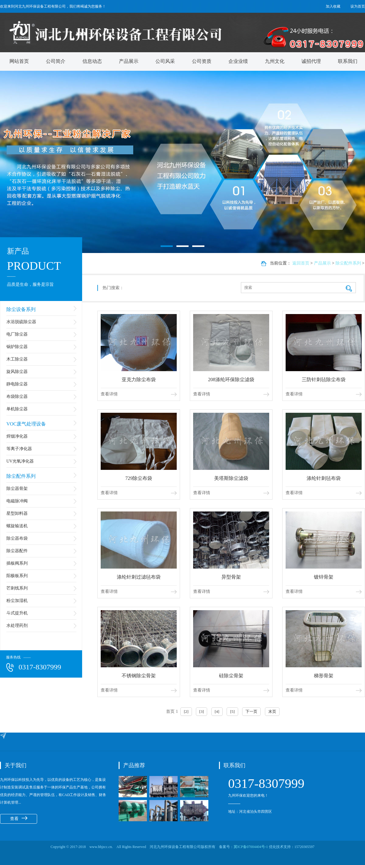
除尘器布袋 (17, 538)
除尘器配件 (17, 551)
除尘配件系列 (21, 476)
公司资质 (201, 61)
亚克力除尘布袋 (139, 379)
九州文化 (274, 61)
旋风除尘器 (17, 371)
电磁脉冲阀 (17, 501)
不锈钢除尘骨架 (139, 675)
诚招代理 (311, 61)
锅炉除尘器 (17, 346)
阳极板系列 (17, 575)
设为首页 (357, 6)
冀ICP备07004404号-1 (251, 847)
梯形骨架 (323, 675)
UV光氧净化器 (20, 461)
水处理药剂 (17, 625)
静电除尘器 (17, 384)
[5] (232, 711)
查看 (18, 818)
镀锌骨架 (323, 577)
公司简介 (55, 61)
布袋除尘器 (17, 396)
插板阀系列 (17, 563)
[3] (201, 711)
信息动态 (92, 61)
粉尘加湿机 (17, 600)
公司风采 (165, 61)
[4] (217, 711)
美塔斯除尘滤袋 (231, 478)
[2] (186, 711)
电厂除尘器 (17, 334)
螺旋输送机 (17, 526)
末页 (272, 711)
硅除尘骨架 (231, 675)
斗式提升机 (17, 613)
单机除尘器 (17, 409)
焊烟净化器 (17, 436)
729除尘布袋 (138, 478)
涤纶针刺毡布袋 (324, 478)
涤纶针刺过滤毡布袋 (139, 577)
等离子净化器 (19, 448)
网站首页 (19, 61)
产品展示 (128, 61)
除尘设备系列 (21, 309)
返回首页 (300, 263)
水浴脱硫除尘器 (21, 322)
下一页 (251, 711)
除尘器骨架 (17, 488)
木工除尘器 (17, 359)
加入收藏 (333, 6)
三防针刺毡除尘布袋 (324, 379)
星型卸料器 (17, 513)
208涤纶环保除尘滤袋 (231, 379)
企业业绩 (238, 61)
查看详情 (109, 394)
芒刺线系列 (17, 588)
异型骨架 (231, 577)
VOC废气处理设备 (26, 423)
